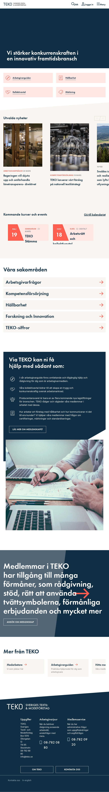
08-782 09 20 (79, 742)
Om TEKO (37, 769)
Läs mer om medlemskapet (27, 429)
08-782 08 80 (52, 745)
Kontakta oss (72, 769)
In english (26, 780)
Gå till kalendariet (95, 214)
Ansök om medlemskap (20, 622)
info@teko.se (26, 756)
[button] (103, 118)
